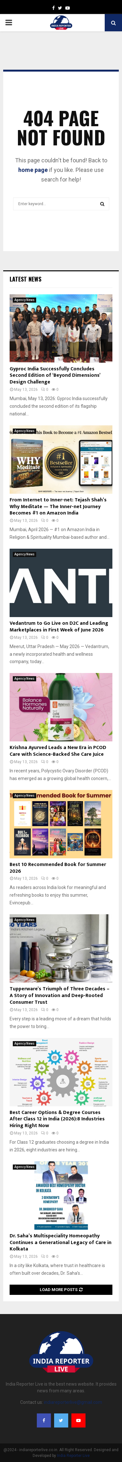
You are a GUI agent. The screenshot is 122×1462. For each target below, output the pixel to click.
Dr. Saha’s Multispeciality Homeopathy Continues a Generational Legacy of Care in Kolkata (60, 1243)
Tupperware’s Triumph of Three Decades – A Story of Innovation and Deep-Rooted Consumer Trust (60, 996)
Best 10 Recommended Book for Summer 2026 (58, 868)
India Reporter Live (73, 1455)
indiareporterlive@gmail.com (73, 1402)
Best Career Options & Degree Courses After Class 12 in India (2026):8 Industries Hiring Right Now (57, 1119)
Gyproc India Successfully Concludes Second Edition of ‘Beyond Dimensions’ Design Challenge (55, 376)
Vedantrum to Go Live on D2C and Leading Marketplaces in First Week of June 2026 (59, 626)
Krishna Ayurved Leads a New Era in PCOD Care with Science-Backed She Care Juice (58, 751)
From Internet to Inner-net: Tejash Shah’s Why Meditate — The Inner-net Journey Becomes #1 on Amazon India (58, 507)
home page (33, 169)
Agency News (24, 300)
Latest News (25, 279)
